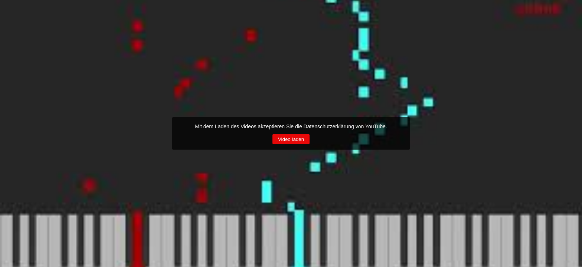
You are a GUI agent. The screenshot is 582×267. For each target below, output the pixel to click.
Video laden (291, 139)
